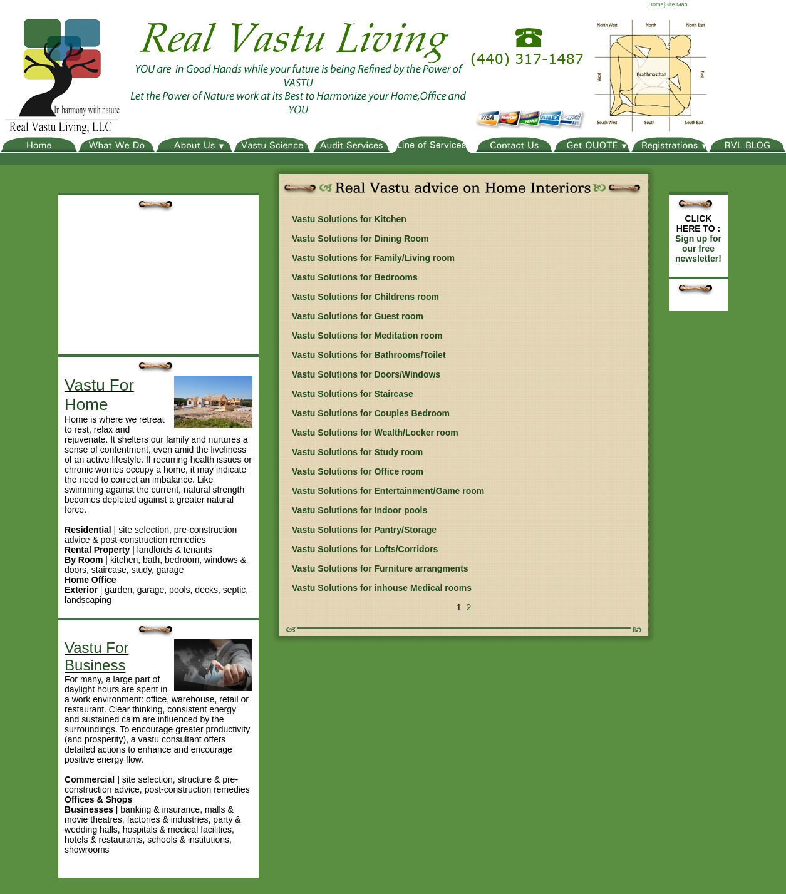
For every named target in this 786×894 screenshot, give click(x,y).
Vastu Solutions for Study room (357, 452)
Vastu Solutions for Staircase (352, 394)
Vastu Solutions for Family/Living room (373, 258)
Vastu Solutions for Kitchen (349, 219)
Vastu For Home (99, 395)
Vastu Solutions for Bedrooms (355, 277)
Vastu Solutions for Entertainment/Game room (388, 491)
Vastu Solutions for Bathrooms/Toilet (369, 355)
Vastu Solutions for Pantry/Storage (364, 530)
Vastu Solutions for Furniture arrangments (380, 568)
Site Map (676, 4)
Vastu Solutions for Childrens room (365, 297)
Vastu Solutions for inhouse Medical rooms (382, 588)
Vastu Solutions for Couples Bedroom (371, 413)
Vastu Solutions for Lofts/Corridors (365, 549)
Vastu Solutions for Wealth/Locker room (375, 433)
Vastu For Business (96, 656)
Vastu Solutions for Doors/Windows (366, 374)
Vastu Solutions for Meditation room (367, 336)
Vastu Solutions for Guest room (357, 316)
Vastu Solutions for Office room (357, 471)
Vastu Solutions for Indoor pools (359, 510)
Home (656, 4)
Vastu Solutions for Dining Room (360, 239)
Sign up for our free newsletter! (698, 249)
